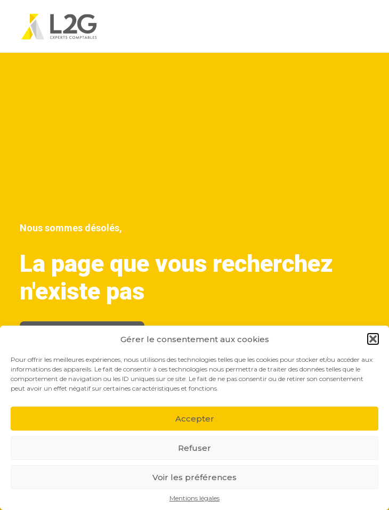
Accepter (194, 419)
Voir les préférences (194, 477)
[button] (373, 339)
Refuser (194, 448)
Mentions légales (194, 498)
